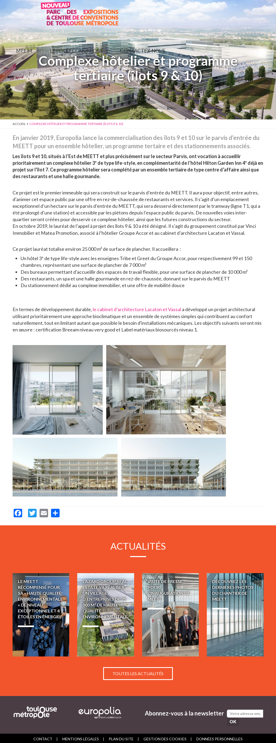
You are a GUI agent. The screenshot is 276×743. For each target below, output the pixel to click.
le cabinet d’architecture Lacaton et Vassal (137, 309)
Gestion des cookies (164, 737)
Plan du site (121, 737)
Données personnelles (219, 737)
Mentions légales (80, 737)
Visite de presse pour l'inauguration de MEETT (170, 614)
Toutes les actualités (138, 671)
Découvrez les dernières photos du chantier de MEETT (235, 614)
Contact (42, 737)
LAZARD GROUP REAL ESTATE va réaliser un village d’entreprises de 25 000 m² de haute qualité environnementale (105, 614)
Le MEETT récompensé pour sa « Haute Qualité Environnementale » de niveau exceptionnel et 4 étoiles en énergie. (41, 614)
